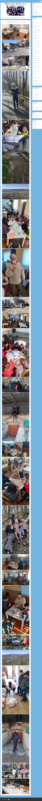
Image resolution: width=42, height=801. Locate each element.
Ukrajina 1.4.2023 (36, 60)
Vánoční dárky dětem (36, 43)
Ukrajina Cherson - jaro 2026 (36, 24)
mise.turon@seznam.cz (36, 13)
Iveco (34, 20)
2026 (37, 116)
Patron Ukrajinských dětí (36, 74)
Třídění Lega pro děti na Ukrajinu (36, 78)
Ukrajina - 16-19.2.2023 (36, 69)
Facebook (36, 97)
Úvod (2, 17)
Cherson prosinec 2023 (36, 45)
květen (37, 115)
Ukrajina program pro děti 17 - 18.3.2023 (36, 63)
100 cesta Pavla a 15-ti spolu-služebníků (36, 81)
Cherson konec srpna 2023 (36, 48)
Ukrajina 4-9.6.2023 (36, 50)
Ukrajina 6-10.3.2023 (36, 58)
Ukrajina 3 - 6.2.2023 (36, 71)
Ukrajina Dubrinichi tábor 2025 (36, 33)
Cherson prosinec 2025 (36, 29)
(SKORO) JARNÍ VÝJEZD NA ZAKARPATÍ (36, 38)
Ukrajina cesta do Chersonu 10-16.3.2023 (36, 67)
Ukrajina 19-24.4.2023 (36, 56)
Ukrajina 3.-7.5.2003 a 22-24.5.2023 (36, 53)
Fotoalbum (7, 17)
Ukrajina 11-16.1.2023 (36, 84)
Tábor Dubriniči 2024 (36, 35)
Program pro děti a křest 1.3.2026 (37, 27)
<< (34, 116)
